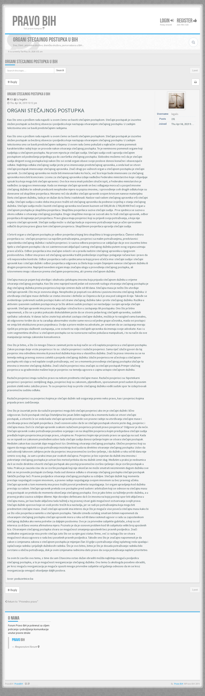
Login (167, 20)
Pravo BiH (178, 684)
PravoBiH (18, 684)
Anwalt (34, 684)
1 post (195, 70)
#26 (11, 99)
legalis (23, 99)
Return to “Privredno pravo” (21, 601)
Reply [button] (12, 82)
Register (187, 20)
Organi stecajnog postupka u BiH (31, 62)
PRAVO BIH (34, 21)
